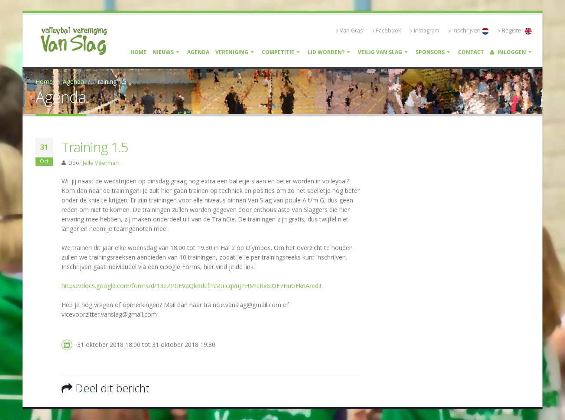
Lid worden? (326, 52)
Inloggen (508, 52)
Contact (471, 52)
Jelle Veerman (101, 163)
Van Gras (349, 30)
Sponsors (430, 52)
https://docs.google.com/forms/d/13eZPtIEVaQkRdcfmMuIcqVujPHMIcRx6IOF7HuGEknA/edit (192, 286)
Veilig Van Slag (380, 52)
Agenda (198, 52)
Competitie (278, 52)
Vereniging (231, 52)
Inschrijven (469, 31)
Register (515, 31)
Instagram (424, 30)
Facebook (387, 30)
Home (138, 52)
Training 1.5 (95, 147)
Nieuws (163, 52)
